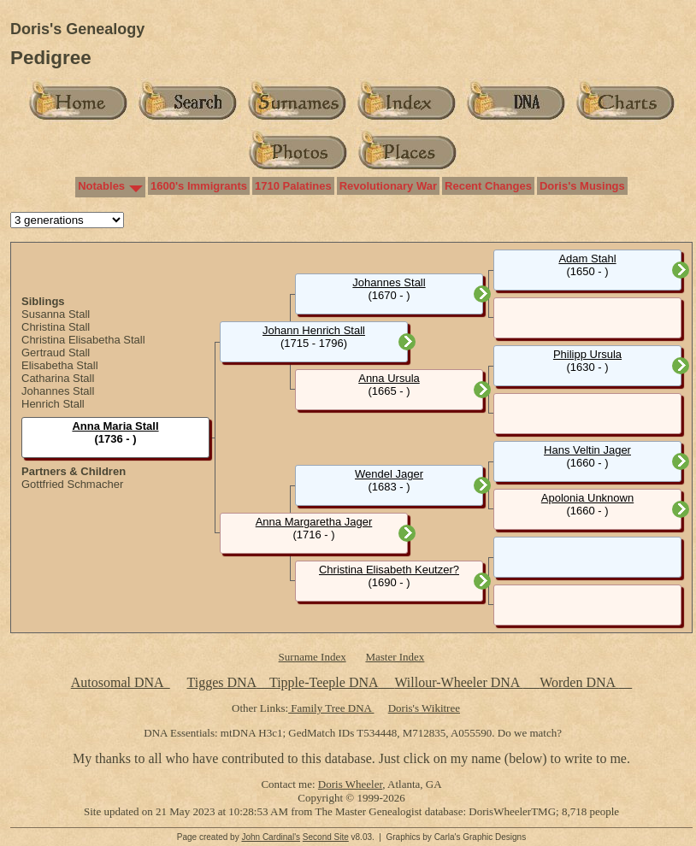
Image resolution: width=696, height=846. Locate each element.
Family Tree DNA (331, 708)
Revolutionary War (388, 185)
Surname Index (312, 656)
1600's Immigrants (198, 185)
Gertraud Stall (55, 352)
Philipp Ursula (587, 354)
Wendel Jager (389, 473)
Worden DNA (579, 682)
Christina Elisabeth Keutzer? (389, 569)
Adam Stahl (587, 258)
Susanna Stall (55, 314)
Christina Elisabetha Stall (83, 339)
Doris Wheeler (350, 784)
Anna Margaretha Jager (314, 521)
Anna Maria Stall (115, 426)
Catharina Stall (57, 378)
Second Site (326, 837)
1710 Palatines (293, 185)
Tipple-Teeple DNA (323, 682)
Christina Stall (55, 326)
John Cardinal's (270, 837)
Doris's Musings (582, 185)
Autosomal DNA (120, 682)
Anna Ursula (389, 378)
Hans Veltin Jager (587, 450)
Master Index (394, 656)
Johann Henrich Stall (313, 330)
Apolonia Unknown (587, 497)
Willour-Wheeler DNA (458, 682)
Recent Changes (488, 185)
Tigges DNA (221, 682)
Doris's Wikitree (424, 708)
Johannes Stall (57, 391)
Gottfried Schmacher (72, 484)
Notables (101, 185)
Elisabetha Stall (59, 365)
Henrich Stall (53, 403)
